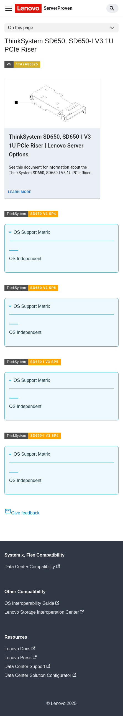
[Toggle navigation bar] (8, 8)
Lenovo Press (20, 657)
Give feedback (21, 513)
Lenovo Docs (19, 648)
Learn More (19, 192)
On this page (20, 27)
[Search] (112, 8)
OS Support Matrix (32, 232)
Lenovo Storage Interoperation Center (44, 612)
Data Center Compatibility (32, 566)
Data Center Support (27, 666)
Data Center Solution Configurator (40, 675)
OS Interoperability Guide (31, 603)
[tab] (13, 248)
